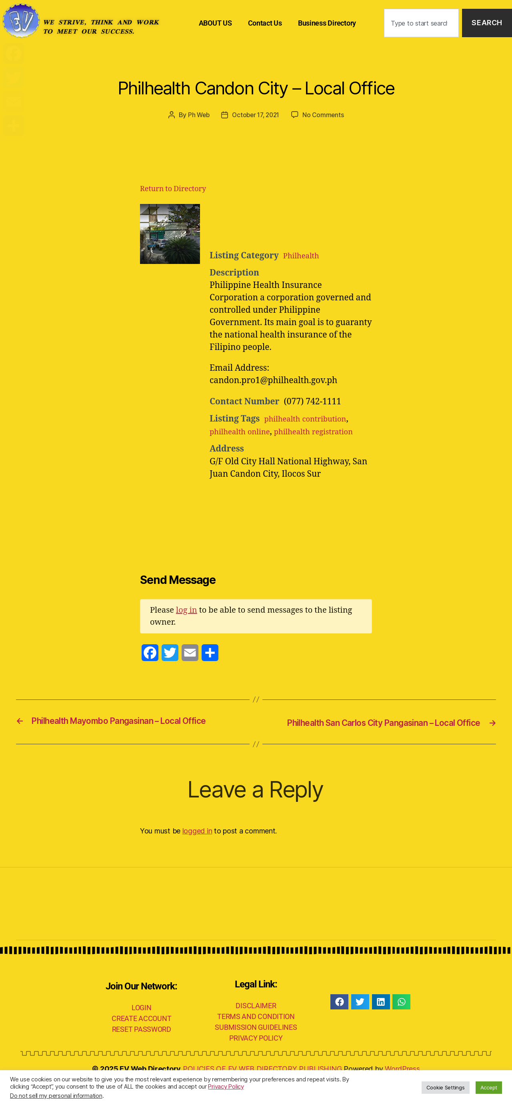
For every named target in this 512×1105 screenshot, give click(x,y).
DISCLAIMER (256, 1029)
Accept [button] (488, 1087)
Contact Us (265, 23)
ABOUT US (215, 23)
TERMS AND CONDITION (256, 1040)
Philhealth (303, 255)
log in (186, 623)
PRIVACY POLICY (255, 1061)
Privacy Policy (226, 1086)
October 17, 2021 (256, 115)
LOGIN (142, 1031)
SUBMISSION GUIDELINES (256, 1051)
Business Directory (327, 23)
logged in (197, 854)
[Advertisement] (308, 224)
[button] (339, 1025)
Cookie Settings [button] (445, 1087)
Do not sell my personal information (56, 1095)
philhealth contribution (311, 419)
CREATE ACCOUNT (141, 1041)
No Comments (326, 115)
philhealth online (244, 431)
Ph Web (196, 115)
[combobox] (421, 23)
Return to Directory (173, 189)
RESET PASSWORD (141, 1052)
